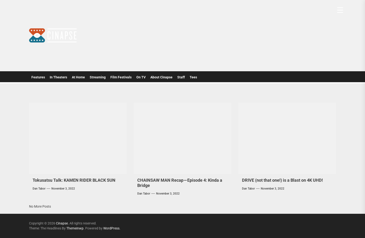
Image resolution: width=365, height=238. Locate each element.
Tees (193, 77)
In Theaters (58, 77)
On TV (141, 77)
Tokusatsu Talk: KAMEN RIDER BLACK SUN (74, 180)
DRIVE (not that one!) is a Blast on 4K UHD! (282, 180)
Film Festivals (121, 77)
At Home (78, 77)
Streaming (98, 77)
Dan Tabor (39, 188)
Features (38, 77)
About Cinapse (161, 77)
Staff (181, 77)
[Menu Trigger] (340, 10)
